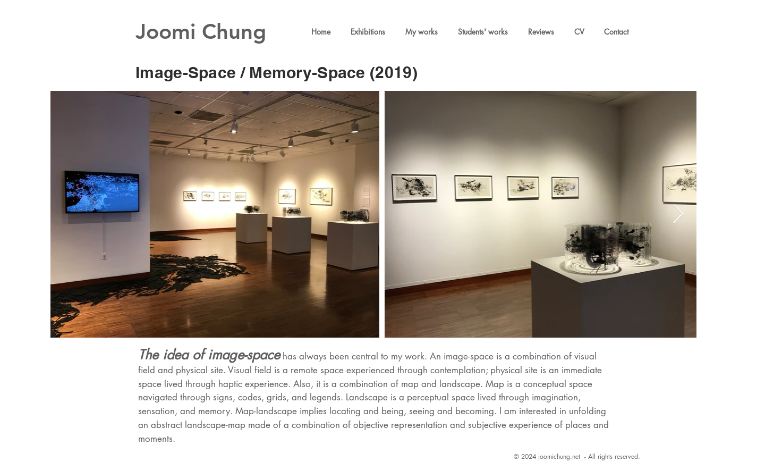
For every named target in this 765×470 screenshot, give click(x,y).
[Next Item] (678, 214)
